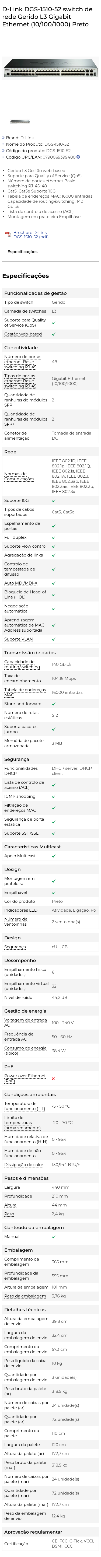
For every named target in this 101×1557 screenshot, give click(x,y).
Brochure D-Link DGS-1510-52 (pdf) (31, 234)
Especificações (22, 251)
